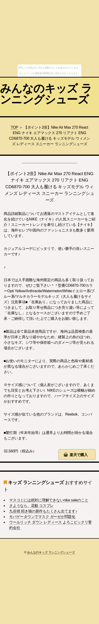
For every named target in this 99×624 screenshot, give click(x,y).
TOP (14, 127)
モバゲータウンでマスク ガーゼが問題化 (42, 517)
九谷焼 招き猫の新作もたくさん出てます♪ (43, 511)
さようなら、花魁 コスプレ (31, 506)
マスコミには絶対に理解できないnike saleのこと (48, 500)
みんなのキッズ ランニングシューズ (46, 94)
